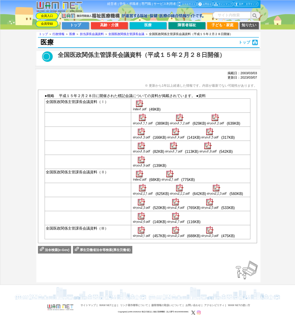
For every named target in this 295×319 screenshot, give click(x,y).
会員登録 (47, 23)
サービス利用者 (164, 4)
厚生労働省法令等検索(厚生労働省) (102, 250)
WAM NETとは (107, 305)
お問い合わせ (193, 305)
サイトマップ (88, 305)
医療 (72, 34)
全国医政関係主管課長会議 (126, 34)
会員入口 (47, 16)
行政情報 (58, 34)
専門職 (146, 4)
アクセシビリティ (214, 305)
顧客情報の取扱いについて (166, 305)
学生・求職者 (129, 4)
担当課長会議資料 (92, 34)
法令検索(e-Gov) (54, 250)
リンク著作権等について (134, 305)
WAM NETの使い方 (239, 305)
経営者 (112, 4)
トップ (43, 34)
